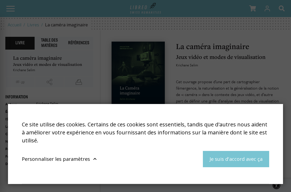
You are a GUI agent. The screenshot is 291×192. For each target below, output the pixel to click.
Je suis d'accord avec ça (236, 158)
